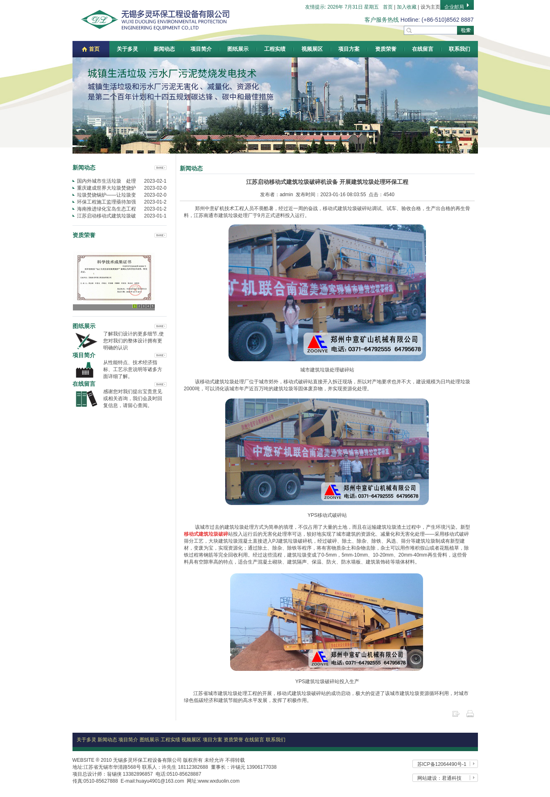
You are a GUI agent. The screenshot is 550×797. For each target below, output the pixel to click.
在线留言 (422, 49)
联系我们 (459, 49)
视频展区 (312, 49)
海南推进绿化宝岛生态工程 (106, 209)
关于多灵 (127, 49)
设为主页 (430, 7)
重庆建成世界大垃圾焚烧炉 (106, 188)
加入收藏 (406, 7)
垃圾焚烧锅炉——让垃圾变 (106, 195)
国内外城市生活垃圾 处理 (106, 181)
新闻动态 (164, 49)
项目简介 (201, 49)
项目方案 (349, 49)
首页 (388, 7)
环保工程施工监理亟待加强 (106, 202)
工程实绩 (274, 49)
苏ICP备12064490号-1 (441, 764)
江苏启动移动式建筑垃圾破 (106, 216)
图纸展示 (238, 49)
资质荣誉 (385, 49)
